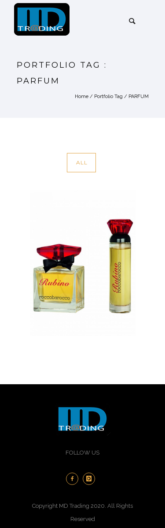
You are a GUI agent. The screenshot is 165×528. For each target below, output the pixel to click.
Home (81, 96)
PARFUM (138, 96)
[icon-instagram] (91, 479)
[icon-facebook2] (74, 479)
